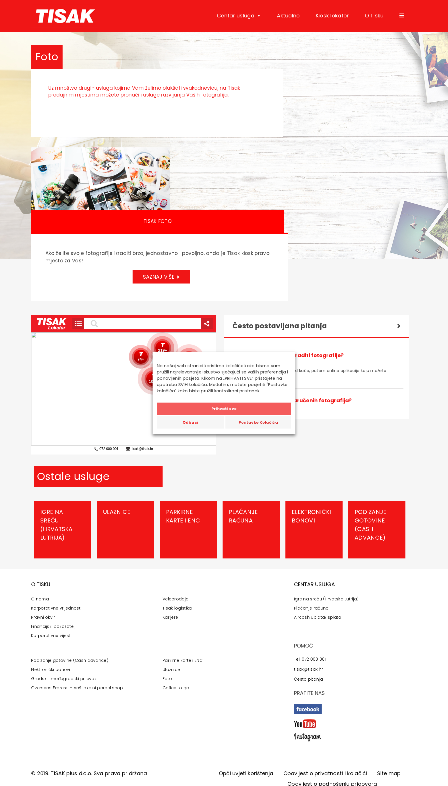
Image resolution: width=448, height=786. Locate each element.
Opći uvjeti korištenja (246, 773)
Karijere (170, 617)
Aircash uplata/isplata (317, 617)
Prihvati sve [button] (224, 408)
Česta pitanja (308, 679)
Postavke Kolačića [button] (258, 422)
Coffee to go (176, 688)
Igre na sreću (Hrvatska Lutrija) (56, 525)
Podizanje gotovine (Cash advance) (371, 525)
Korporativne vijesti (51, 635)
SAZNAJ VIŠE (161, 276)
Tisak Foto (157, 221)
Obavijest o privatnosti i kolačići (325, 773)
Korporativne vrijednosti (56, 608)
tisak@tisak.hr (308, 669)
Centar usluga (239, 15)
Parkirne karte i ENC (183, 516)
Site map (389, 773)
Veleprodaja (176, 599)
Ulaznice (116, 512)
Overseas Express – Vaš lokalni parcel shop (77, 688)
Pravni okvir (43, 617)
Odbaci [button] (191, 422)
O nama (40, 599)
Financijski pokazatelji (54, 626)
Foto (167, 679)
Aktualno (288, 15)
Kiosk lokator (332, 15)
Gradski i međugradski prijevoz (64, 679)
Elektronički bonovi (311, 516)
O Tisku (374, 15)
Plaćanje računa (243, 516)
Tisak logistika (177, 608)
